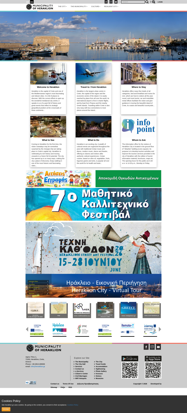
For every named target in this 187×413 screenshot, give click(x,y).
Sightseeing (100, 369)
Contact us (79, 369)
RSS (70, 387)
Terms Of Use (68, 383)
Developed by (156, 383)
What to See (48, 140)
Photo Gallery (101, 371)
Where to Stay (139, 87)
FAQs (63, 387)
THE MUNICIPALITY (79, 6)
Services (78, 366)
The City (99, 362)
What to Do (93, 140)
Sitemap (54, 387)
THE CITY (62, 6)
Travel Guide (101, 364)
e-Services (79, 371)
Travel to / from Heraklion (93, 87)
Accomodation (101, 366)
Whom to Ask (139, 140)
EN (32, 2)
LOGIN (160, 2)
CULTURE (95, 6)
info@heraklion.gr (38, 366)
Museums (100, 378)
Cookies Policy (72, 405)
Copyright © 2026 (140, 383)
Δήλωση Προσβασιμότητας (88, 383)
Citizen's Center (81, 374)
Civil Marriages (81, 376)
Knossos (99, 374)
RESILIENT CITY (111, 6)
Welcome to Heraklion (48, 87)
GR (27, 2)
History (98, 376)
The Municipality (81, 362)
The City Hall (80, 364)
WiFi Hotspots (80, 378)
